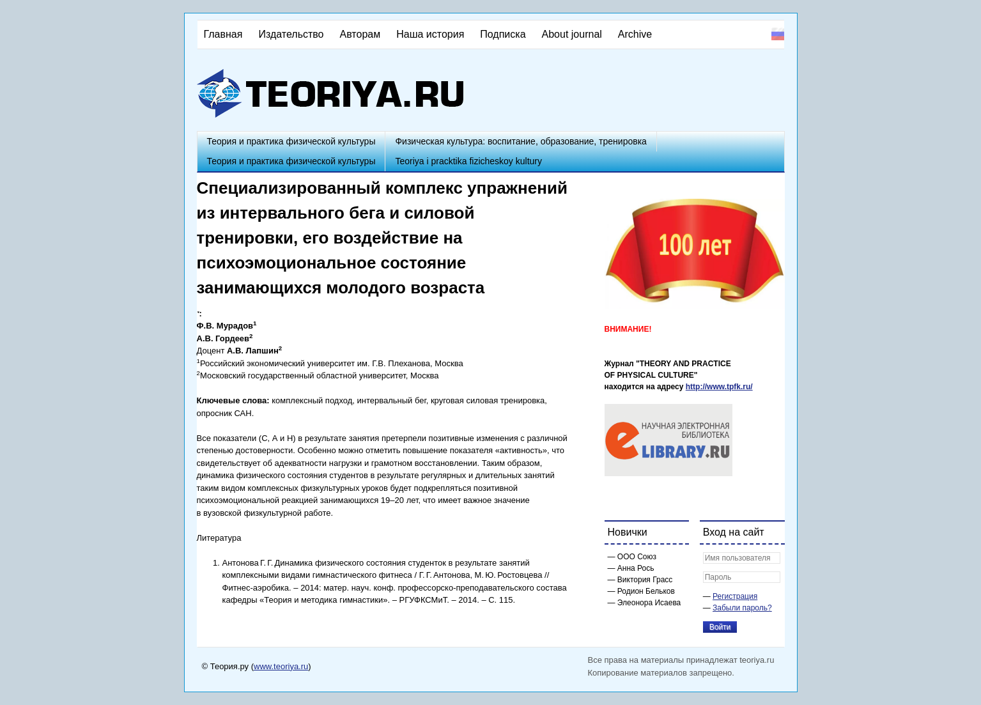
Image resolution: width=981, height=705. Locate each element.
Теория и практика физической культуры (291, 141)
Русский (777, 33)
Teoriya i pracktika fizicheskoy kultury (468, 161)
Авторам (360, 34)
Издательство (290, 34)
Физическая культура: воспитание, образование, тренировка (520, 141)
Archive (635, 34)
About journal (572, 34)
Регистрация (735, 596)
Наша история (430, 34)
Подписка (502, 34)
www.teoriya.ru (281, 666)
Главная (223, 34)
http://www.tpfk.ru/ (719, 386)
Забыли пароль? (742, 607)
